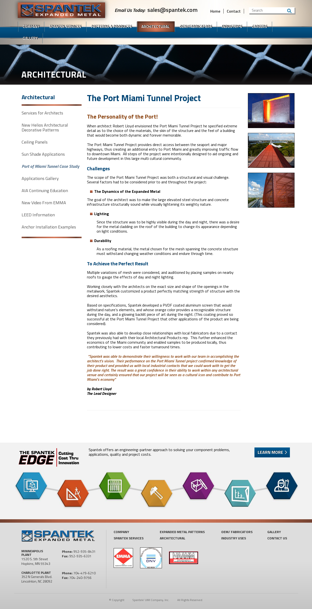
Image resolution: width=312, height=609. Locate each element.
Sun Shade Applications (43, 154)
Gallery (30, 38)
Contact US (277, 538)
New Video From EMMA (44, 202)
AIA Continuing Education (45, 190)
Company (31, 26)
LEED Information (38, 214)
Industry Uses (233, 538)
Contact (234, 11)
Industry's (232, 26)
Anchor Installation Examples (49, 227)
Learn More (270, 452)
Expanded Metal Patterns (182, 531)
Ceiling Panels (35, 142)
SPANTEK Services (65, 26)
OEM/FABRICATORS (195, 26)
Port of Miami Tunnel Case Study (50, 166)
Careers (259, 26)
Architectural (156, 26)
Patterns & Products (111, 26)
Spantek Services (128, 538)
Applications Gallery (40, 178)
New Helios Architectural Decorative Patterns (45, 127)
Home (215, 11)
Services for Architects (42, 113)
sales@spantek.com (172, 9)
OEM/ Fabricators (237, 531)
